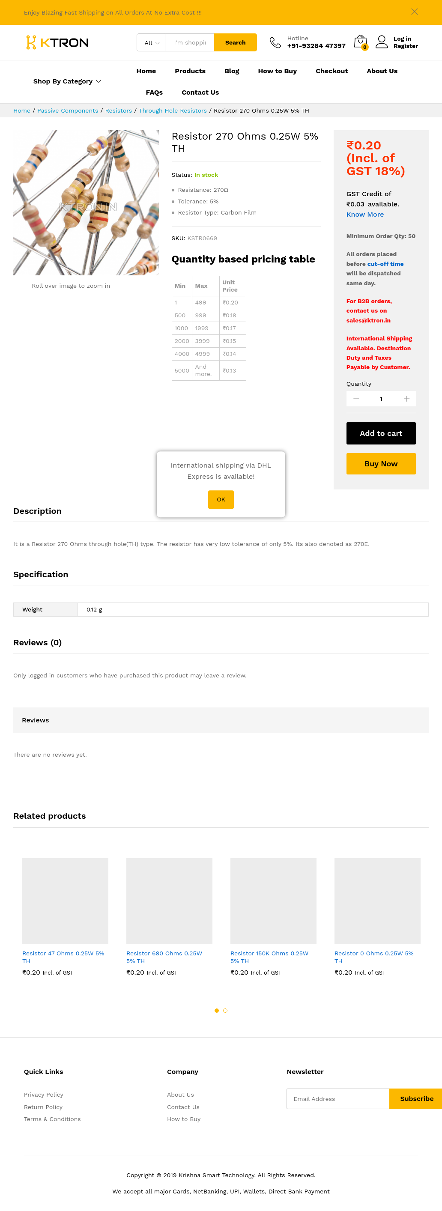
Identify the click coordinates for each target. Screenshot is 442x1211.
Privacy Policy (43, 1094)
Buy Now (381, 463)
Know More (365, 214)
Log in (393, 38)
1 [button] (217, 1010)
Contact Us (200, 92)
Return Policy (43, 1107)
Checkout (332, 71)
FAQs (154, 92)
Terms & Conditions (52, 1119)
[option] (65, 916)
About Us (382, 71)
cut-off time (385, 263)
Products (190, 71)
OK (221, 499)
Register (406, 45)
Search (235, 42)
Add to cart (381, 433)
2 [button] (225, 1010)
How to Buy (277, 71)
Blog (231, 71)
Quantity (358, 384)
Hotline (297, 38)
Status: (182, 174)
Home (146, 71)
